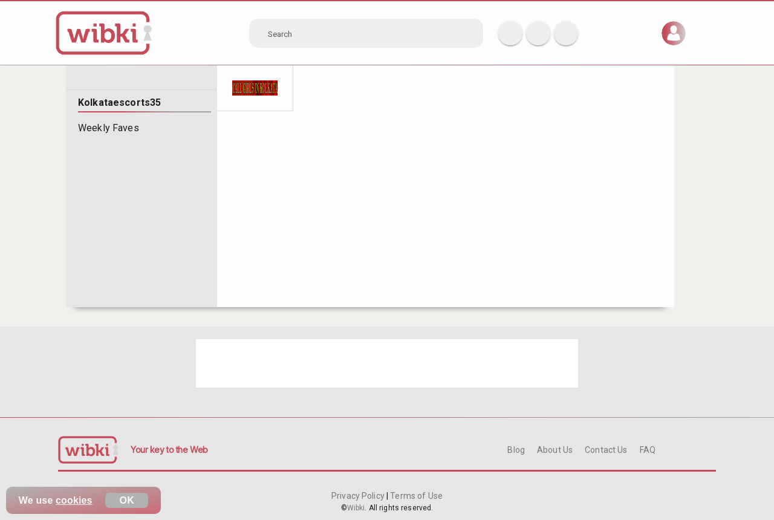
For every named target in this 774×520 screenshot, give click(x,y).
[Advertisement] (387, 363)
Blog (516, 450)
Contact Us (606, 450)
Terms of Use (415, 496)
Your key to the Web (169, 449)
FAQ (647, 450)
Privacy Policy (358, 496)
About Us (555, 450)
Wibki (356, 508)
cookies (74, 500)
